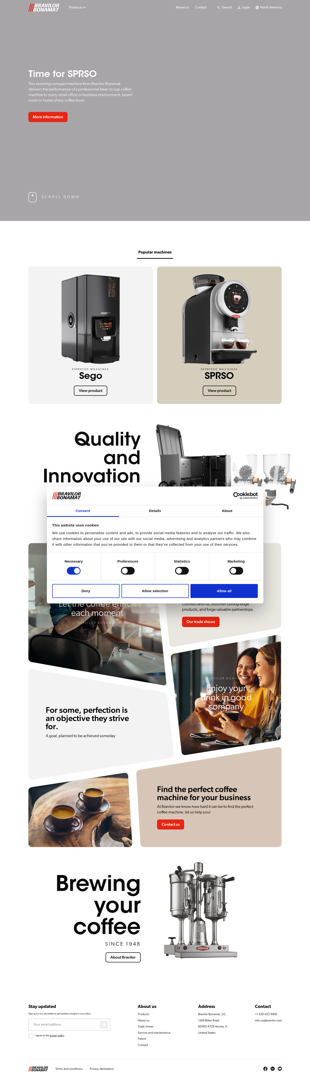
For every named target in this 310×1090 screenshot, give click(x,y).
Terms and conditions (68, 1069)
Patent (142, 1038)
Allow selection (155, 591)
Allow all (224, 591)
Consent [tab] (83, 511)
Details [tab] (155, 511)
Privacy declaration (102, 1069)
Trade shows (145, 1026)
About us (182, 7)
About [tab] (227, 511)
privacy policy (57, 1035)
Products (143, 1014)
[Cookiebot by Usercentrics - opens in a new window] (237, 495)
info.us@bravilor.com (268, 1020)
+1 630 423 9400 (266, 1014)
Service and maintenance (154, 1032)
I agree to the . (50, 1035)
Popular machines (155, 252)
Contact (201, 7)
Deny (86, 591)
